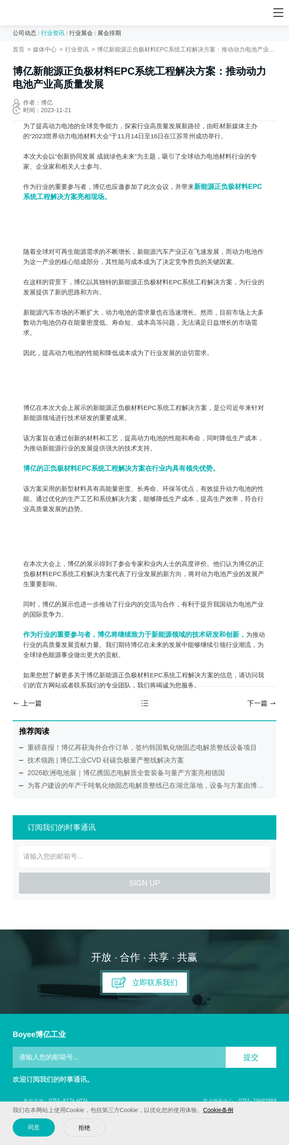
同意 (34, 1127)
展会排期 (109, 33)
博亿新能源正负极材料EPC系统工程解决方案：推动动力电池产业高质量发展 (186, 49)
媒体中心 (45, 49)
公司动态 (24, 33)
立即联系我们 (145, 983)
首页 (18, 49)
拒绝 (84, 1128)
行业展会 (81, 33)
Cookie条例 (218, 1110)
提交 (251, 1057)
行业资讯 (53, 33)
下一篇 (261, 703)
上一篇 (27, 703)
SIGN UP (144, 883)
